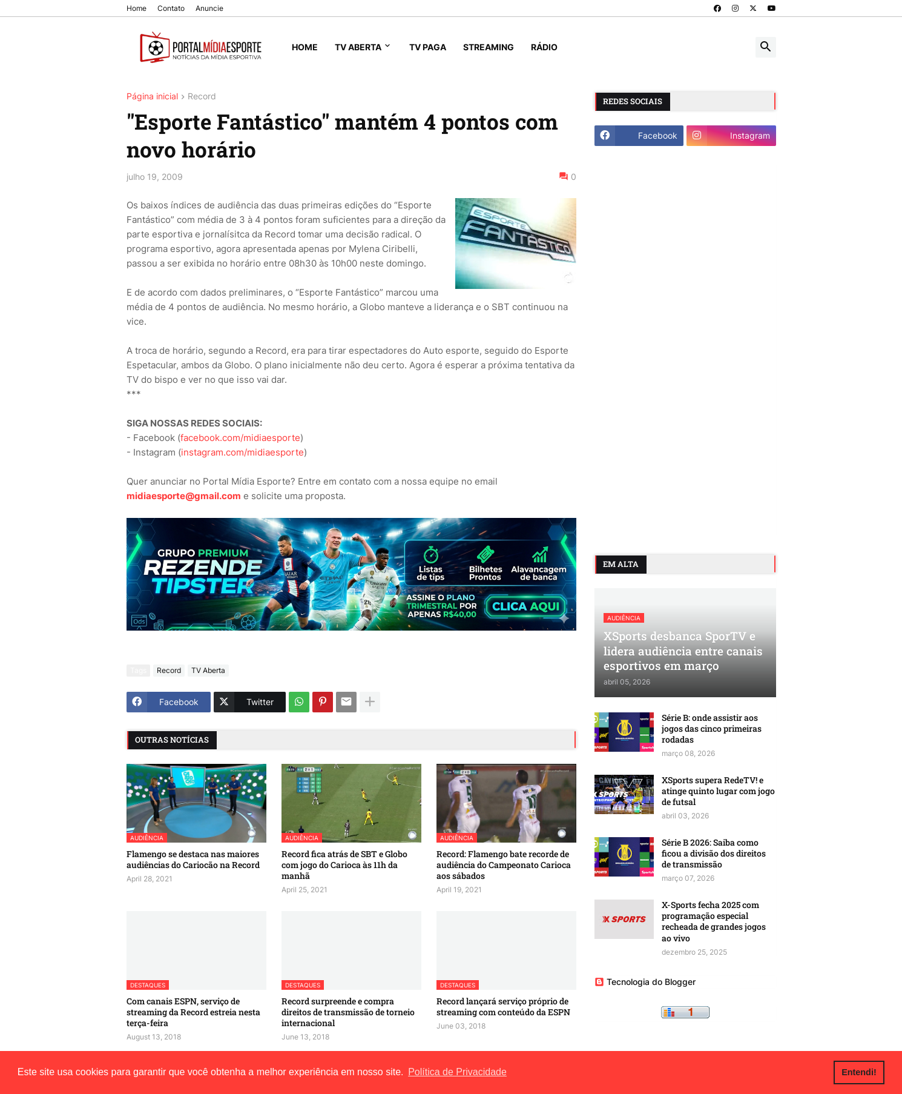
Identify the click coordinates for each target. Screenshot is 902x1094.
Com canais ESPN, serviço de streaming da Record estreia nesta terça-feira (193, 1012)
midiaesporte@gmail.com (184, 496)
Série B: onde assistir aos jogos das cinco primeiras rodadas (712, 728)
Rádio (544, 47)
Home (136, 8)
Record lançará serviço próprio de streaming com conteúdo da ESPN (503, 1007)
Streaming (488, 47)
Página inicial (152, 96)
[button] (766, 47)
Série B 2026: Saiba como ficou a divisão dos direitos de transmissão (714, 853)
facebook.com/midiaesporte (240, 437)
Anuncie (209, 8)
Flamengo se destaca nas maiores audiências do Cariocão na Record (193, 859)
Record (202, 96)
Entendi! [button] (859, 1072)
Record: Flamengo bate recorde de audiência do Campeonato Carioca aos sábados (503, 865)
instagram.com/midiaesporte (242, 452)
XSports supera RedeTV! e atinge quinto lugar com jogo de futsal (718, 791)
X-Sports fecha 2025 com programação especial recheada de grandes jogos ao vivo (714, 922)
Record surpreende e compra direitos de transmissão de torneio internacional (348, 1012)
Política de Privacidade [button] (457, 1072)
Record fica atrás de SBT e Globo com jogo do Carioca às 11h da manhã (344, 865)
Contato (171, 8)
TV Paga (427, 47)
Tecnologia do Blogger (645, 981)
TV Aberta (358, 47)
